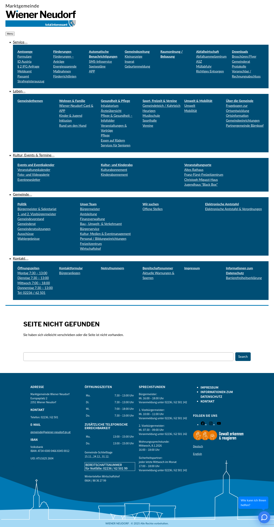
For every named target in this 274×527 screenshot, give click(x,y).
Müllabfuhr (204, 66)
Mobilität (190, 111)
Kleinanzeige (133, 56)
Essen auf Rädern (113, 140)
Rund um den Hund (72, 126)
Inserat (129, 61)
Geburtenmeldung (137, 66)
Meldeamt (24, 71)
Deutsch (198, 446)
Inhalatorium (110, 106)
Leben (17, 91)
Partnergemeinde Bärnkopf (244, 126)
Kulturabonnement (114, 170)
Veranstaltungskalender (33, 170)
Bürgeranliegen (69, 273)
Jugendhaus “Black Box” (201, 184)
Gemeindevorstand (30, 219)
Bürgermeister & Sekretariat (36, 209)
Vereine (148, 126)
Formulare (24, 56)
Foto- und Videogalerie (33, 175)
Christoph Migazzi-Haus (201, 180)
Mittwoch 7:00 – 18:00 (33, 283)
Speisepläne (97, 66)
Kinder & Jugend (70, 116)
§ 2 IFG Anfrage (28, 66)
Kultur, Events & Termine (32, 155)
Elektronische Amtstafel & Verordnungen (233, 209)
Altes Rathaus (193, 170)
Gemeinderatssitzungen (34, 229)
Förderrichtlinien (64, 76)
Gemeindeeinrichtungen (243, 120)
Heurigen (149, 111)
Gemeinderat (26, 224)
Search (243, 357)
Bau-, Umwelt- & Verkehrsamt (101, 224)
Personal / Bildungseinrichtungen (103, 239)
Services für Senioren (115, 145)
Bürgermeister (90, 209)
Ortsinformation (237, 116)
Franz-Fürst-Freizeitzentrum (203, 175)
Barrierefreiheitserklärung (244, 278)
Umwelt (189, 106)
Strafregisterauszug (30, 81)
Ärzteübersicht (111, 111)
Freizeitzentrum (91, 244)
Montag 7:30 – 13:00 (32, 273)
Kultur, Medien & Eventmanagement (105, 234)
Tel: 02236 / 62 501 (31, 293)
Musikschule (151, 116)
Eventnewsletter (28, 180)
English (197, 454)
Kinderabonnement (114, 175)
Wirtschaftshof (90, 249)
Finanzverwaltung (92, 219)
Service (18, 42)
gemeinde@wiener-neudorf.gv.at (50, 432)
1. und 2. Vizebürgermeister (36, 214)
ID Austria (24, 61)
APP (92, 71)
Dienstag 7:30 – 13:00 (33, 278)
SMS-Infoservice (100, 61)
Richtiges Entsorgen (210, 71)
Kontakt (19, 258)
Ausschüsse (25, 234)
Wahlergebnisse (28, 239)
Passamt (23, 76)
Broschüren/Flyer (244, 56)
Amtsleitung (88, 214)
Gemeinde (21, 194)
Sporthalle (150, 120)
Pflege (105, 135)
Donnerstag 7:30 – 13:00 (35, 288)
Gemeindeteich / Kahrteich (161, 106)
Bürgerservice (89, 229)
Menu (10, 33)
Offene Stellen (153, 209)
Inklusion (65, 120)
